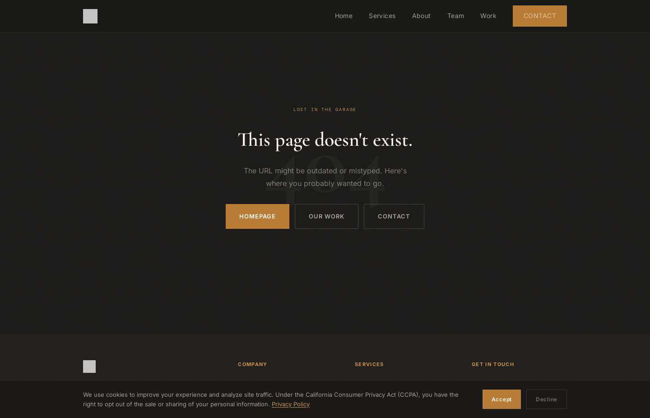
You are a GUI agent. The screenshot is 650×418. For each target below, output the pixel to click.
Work (488, 15)
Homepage (257, 216)
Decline (546, 399)
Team (455, 15)
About (421, 15)
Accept (502, 399)
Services (382, 15)
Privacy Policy (291, 404)
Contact (540, 15)
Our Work (326, 216)
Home (344, 15)
